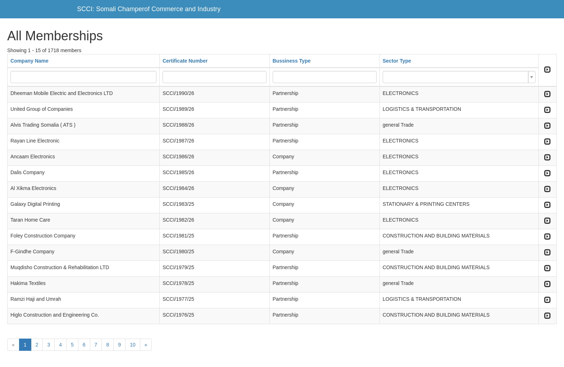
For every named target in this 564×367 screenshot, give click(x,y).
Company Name (29, 61)
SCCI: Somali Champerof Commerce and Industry (148, 9)
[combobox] (459, 77)
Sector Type (397, 61)
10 (133, 345)
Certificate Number (185, 61)
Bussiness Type (292, 61)
